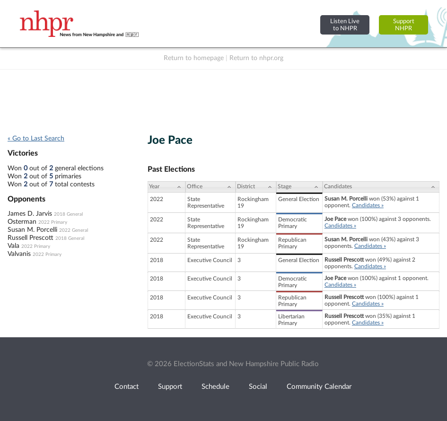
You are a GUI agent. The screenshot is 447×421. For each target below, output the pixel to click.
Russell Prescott (30, 238)
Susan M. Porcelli (32, 230)
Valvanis (19, 254)
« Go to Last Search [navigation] (36, 138)
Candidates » (368, 205)
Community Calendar (319, 386)
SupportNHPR (403, 24)
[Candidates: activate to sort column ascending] (381, 187)
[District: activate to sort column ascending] (256, 187)
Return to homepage (194, 58)
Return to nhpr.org (256, 58)
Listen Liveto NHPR (344, 24)
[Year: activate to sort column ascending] (166, 187)
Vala (13, 246)
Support (170, 386)
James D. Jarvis (30, 213)
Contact (126, 386)
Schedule (215, 386)
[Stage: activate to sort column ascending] (299, 187)
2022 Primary (52, 222)
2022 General (73, 230)
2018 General (68, 214)
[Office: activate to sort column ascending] (210, 187)
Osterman (22, 222)
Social (258, 386)
